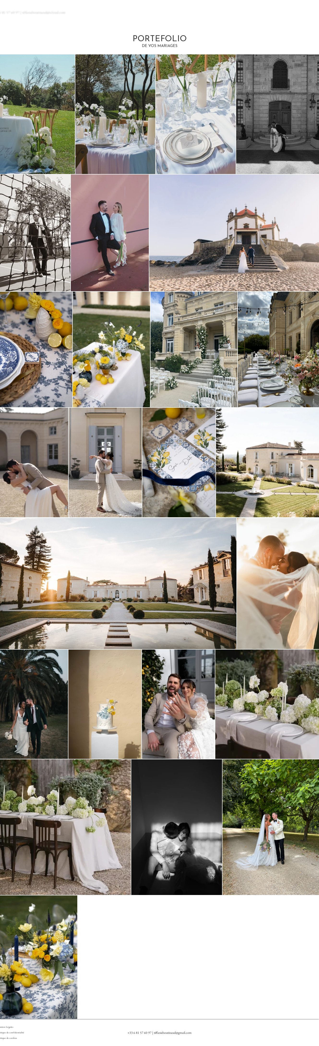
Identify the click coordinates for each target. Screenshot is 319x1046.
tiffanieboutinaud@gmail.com (173, 1032)
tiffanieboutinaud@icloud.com (44, 11)
